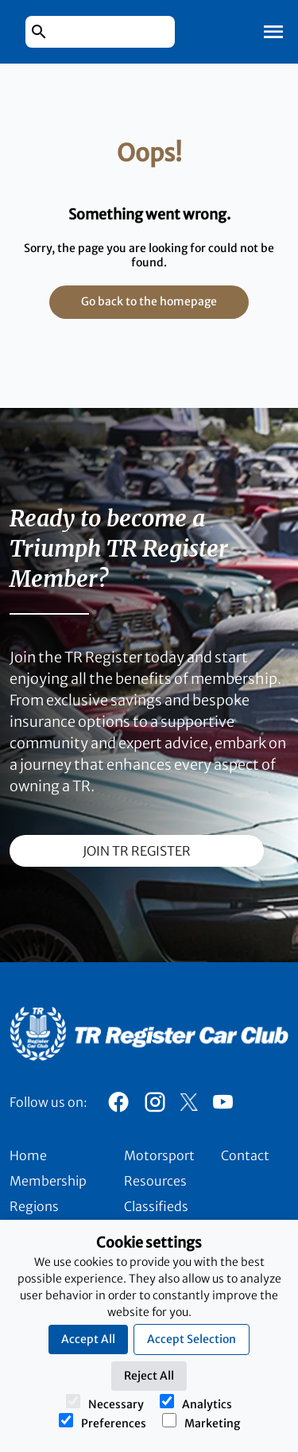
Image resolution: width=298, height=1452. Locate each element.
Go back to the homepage (149, 301)
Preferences (102, 1422)
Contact (245, 1155)
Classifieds (156, 1206)
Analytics (196, 1402)
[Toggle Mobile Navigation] (273, 32)
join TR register (137, 851)
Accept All (88, 1339)
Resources (155, 1181)
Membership (48, 1181)
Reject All (149, 1376)
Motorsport (159, 1155)
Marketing (201, 1422)
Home (28, 1155)
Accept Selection (191, 1339)
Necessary (105, 1402)
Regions (34, 1206)
